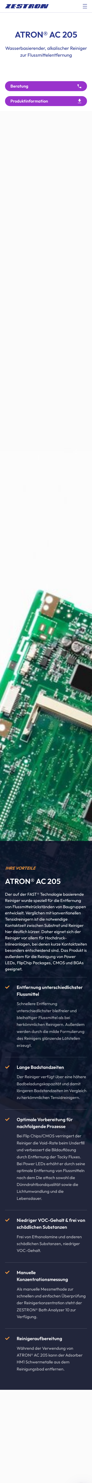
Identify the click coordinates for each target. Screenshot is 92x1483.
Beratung (19, 86)
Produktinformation (29, 101)
